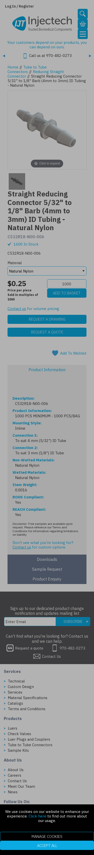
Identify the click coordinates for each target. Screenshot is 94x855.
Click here (37, 816)
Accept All (47, 845)
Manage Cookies (47, 836)
